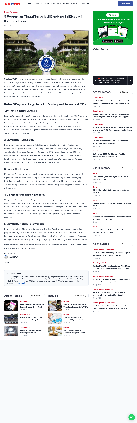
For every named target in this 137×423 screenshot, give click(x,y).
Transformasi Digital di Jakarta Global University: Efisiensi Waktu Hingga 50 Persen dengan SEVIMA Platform (112, 281)
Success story (110, 250)
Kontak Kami (125, 4)
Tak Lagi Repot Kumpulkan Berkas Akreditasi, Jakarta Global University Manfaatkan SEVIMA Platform (111, 268)
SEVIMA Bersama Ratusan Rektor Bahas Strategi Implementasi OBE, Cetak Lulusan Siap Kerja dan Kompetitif (112, 130)
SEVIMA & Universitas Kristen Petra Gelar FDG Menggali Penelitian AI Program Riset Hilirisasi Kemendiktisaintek (111, 103)
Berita (95, 174)
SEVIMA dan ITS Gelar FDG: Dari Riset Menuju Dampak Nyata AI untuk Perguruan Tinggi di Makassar (111, 116)
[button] (131, 417)
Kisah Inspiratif (98, 250)
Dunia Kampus (98, 98)
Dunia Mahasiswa (11, 12)
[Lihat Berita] (11, 305)
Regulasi (66, 301)
